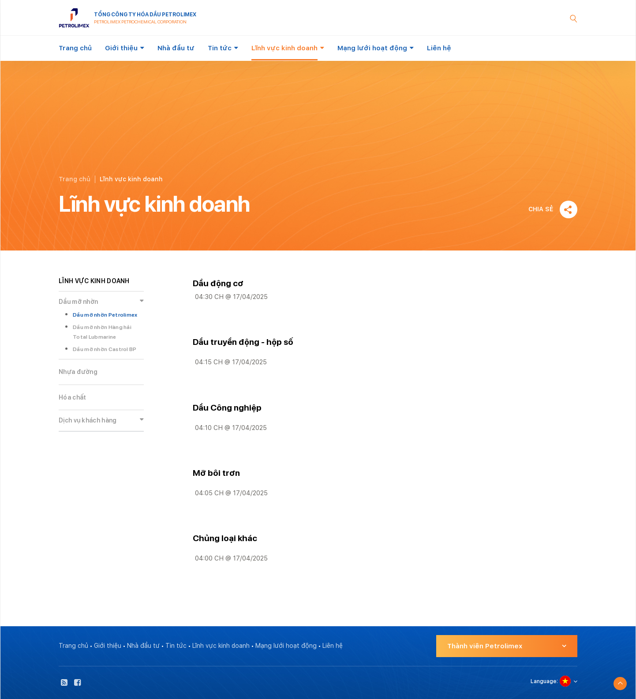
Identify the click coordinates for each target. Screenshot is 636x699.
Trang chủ (75, 48)
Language (544, 681)
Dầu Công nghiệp (227, 408)
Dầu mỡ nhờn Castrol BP (105, 349)
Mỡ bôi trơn (216, 473)
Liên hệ (439, 48)
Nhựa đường (78, 371)
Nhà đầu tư (176, 48)
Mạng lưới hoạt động (372, 48)
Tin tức (220, 48)
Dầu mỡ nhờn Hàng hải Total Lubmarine (102, 332)
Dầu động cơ (218, 283)
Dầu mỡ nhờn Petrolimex (105, 315)
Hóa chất (72, 397)
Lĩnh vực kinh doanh (284, 48)
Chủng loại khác (225, 538)
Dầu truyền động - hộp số (243, 342)
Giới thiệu (121, 48)
